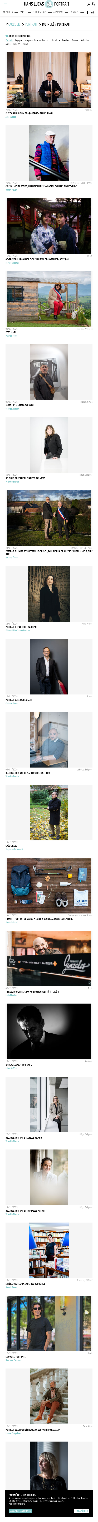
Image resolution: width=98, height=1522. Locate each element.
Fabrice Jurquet (12, 408)
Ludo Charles (11, 995)
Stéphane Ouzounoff (14, 849)
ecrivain (45, 40)
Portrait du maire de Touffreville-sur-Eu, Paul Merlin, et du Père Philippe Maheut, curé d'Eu (49, 552)
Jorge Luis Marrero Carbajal (20, 405)
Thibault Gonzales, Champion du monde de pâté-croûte (32, 991)
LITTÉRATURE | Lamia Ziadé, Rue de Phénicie (25, 1284)
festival (25, 44)
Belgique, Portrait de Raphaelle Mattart (26, 1210)
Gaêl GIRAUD (11, 846)
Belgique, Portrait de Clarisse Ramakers (25, 478)
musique (74, 40)
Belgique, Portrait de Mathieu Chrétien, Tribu (28, 773)
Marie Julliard (11, 922)
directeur (66, 40)
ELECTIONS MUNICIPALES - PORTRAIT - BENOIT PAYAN (29, 113)
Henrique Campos (13, 1360)
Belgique (18, 40)
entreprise (28, 40)
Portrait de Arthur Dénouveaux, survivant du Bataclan (33, 1429)
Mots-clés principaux (20, 36)
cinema (37, 40)
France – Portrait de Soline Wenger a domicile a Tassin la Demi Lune (39, 919)
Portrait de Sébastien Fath (19, 700)
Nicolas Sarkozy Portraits (19, 1065)
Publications (40, 12)
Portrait (9, 40)
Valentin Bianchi (12, 481)
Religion (16, 44)
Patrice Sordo (11, 335)
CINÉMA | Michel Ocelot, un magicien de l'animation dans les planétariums (41, 186)
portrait (31, 24)
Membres (8, 12)
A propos (58, 12)
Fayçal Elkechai (12, 262)
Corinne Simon (12, 703)
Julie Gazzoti (11, 116)
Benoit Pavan (11, 189)
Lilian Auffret (11, 1068)
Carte (23, 12)
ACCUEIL (14, 24)
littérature (55, 40)
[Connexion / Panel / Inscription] (93, 4)
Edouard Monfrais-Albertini (18, 630)
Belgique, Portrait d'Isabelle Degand (24, 1137)
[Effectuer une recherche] (88, 4)
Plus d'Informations (17, 1503)
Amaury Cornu (12, 557)
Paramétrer (82, 1511)
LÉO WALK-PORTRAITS (16, 1356)
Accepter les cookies (20, 1511)
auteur (8, 44)
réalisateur (85, 40)
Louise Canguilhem (14, 1433)
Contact (74, 12)
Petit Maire (11, 332)
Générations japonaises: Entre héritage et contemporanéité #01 (37, 259)
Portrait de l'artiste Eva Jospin (21, 627)
